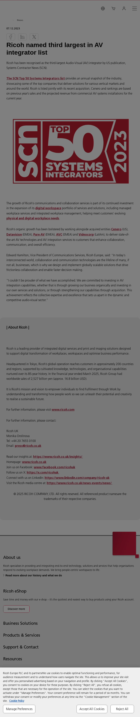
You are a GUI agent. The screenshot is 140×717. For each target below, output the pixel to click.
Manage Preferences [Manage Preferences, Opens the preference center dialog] (19, 709)
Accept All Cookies (92, 709)
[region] (70, 692)
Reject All (122, 709)
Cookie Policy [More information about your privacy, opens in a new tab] (16, 701)
